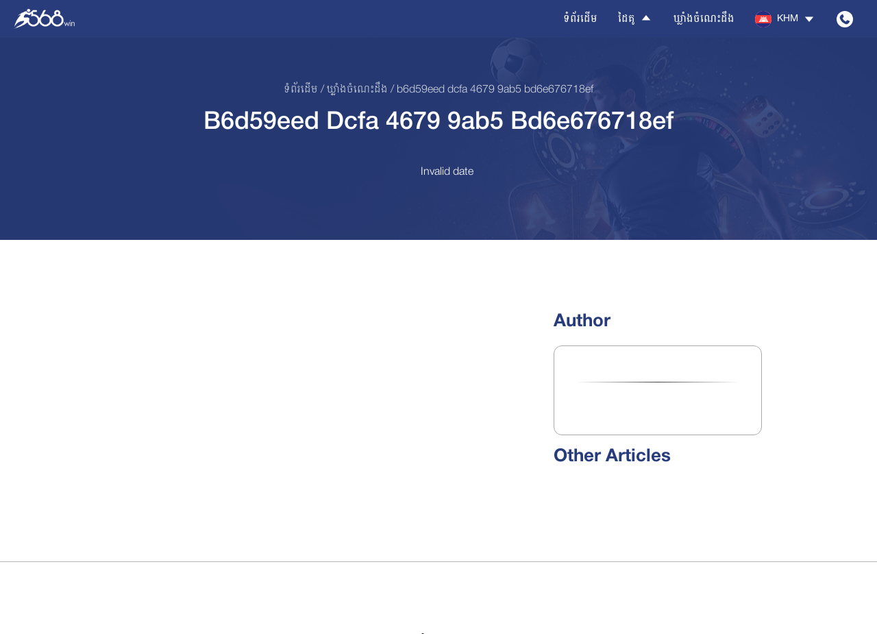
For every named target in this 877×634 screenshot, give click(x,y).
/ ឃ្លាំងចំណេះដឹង (353, 90)
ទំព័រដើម (580, 19)
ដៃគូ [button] (635, 18)
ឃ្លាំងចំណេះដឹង (704, 19)
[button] (785, 19)
